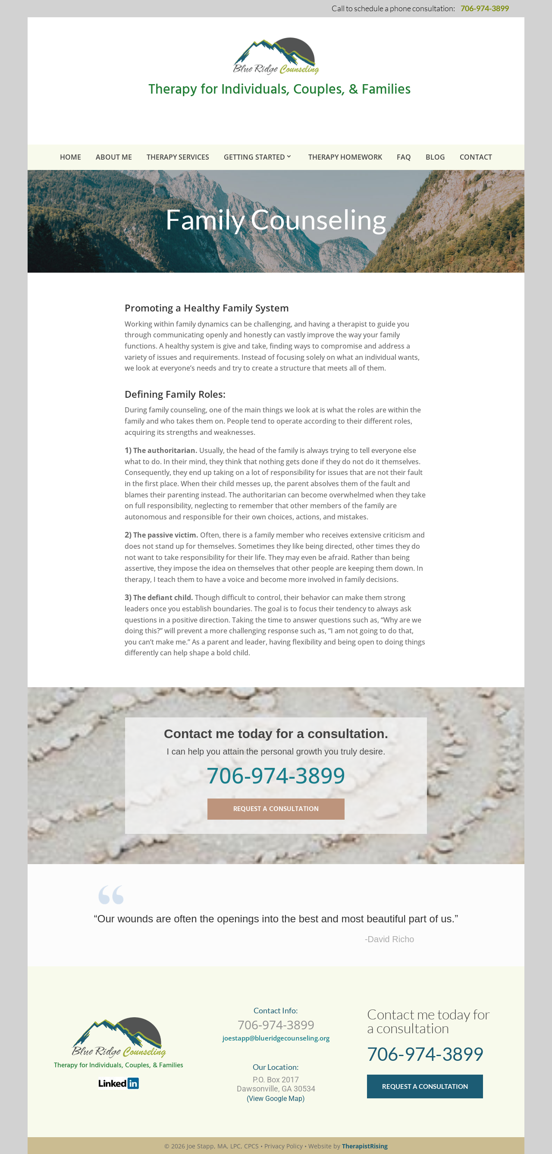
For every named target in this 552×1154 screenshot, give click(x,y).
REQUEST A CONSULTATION (276, 809)
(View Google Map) (276, 1098)
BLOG (435, 157)
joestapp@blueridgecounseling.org (276, 1038)
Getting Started (254, 157)
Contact (476, 157)
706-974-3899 (276, 775)
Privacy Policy (283, 1146)
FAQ (404, 157)
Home (70, 157)
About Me (114, 157)
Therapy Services (178, 157)
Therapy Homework (345, 157)
